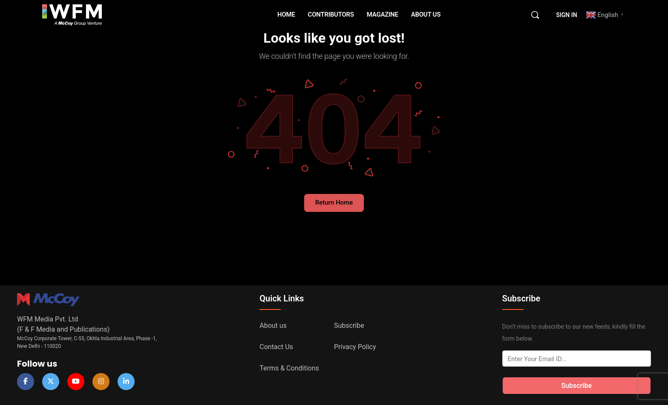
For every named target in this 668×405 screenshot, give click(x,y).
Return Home (334, 202)
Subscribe (349, 325)
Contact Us (276, 347)
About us (273, 325)
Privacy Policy (355, 347)
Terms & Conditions (289, 368)
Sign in (566, 15)
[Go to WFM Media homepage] (72, 15)
